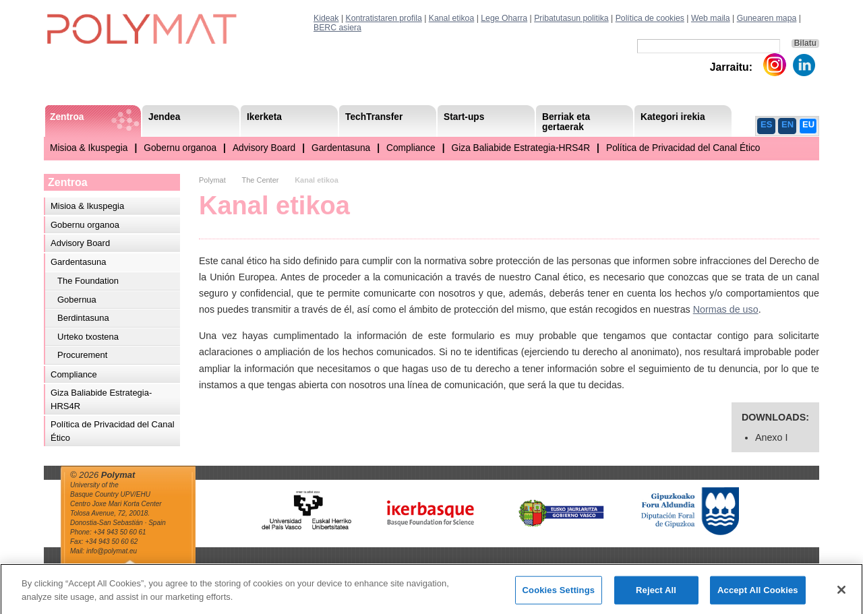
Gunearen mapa (767, 18)
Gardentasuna (340, 148)
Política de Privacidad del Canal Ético (683, 148)
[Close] (841, 595)
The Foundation (88, 281)
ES (766, 124)
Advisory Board (264, 148)
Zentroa (68, 182)
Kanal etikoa (452, 18)
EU (808, 124)
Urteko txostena (88, 337)
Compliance (411, 148)
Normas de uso (725, 309)
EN (787, 124)
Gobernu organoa (180, 148)
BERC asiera (337, 27)
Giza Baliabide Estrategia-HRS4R (521, 148)
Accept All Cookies (757, 595)
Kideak (326, 18)
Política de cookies (650, 18)
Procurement (82, 355)
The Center (259, 180)
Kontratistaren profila (384, 18)
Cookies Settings (559, 595)
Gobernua (76, 300)
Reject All (656, 595)
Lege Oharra (504, 18)
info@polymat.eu (111, 551)
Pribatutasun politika (571, 18)
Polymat (212, 180)
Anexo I (771, 437)
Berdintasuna (83, 318)
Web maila (710, 18)
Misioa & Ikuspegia (88, 148)
